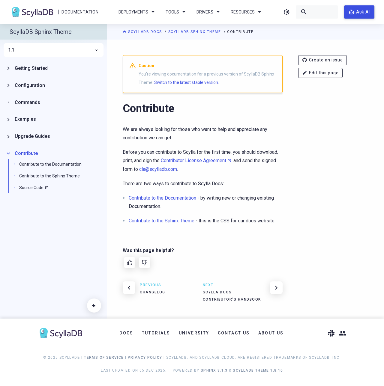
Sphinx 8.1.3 (214, 370)
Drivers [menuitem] (209, 12)
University (194, 333)
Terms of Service (104, 357)
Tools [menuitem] (177, 12)
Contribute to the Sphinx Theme (49, 176)
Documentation (80, 12)
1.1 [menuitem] (53, 50)
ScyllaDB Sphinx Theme (195, 32)
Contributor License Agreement (193, 160)
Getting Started (31, 68)
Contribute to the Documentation (50, 164)
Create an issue (322, 60)
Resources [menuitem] (247, 12)
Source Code (31, 187)
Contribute (26, 153)
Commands (27, 102)
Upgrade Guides (32, 136)
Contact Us (234, 333)
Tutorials (156, 333)
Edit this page (320, 73)
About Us (271, 333)
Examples (25, 119)
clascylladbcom (158, 169)
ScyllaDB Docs (143, 32)
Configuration (30, 85)
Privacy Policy (145, 357)
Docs (126, 333)
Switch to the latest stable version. (186, 82)
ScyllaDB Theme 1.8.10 (258, 370)
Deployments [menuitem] (137, 12)
